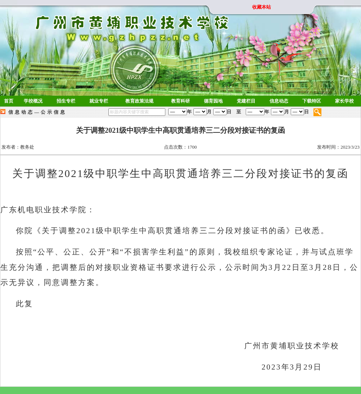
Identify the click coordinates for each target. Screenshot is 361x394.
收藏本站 (261, 7)
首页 (8, 101)
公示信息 (54, 112)
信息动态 (21, 112)
